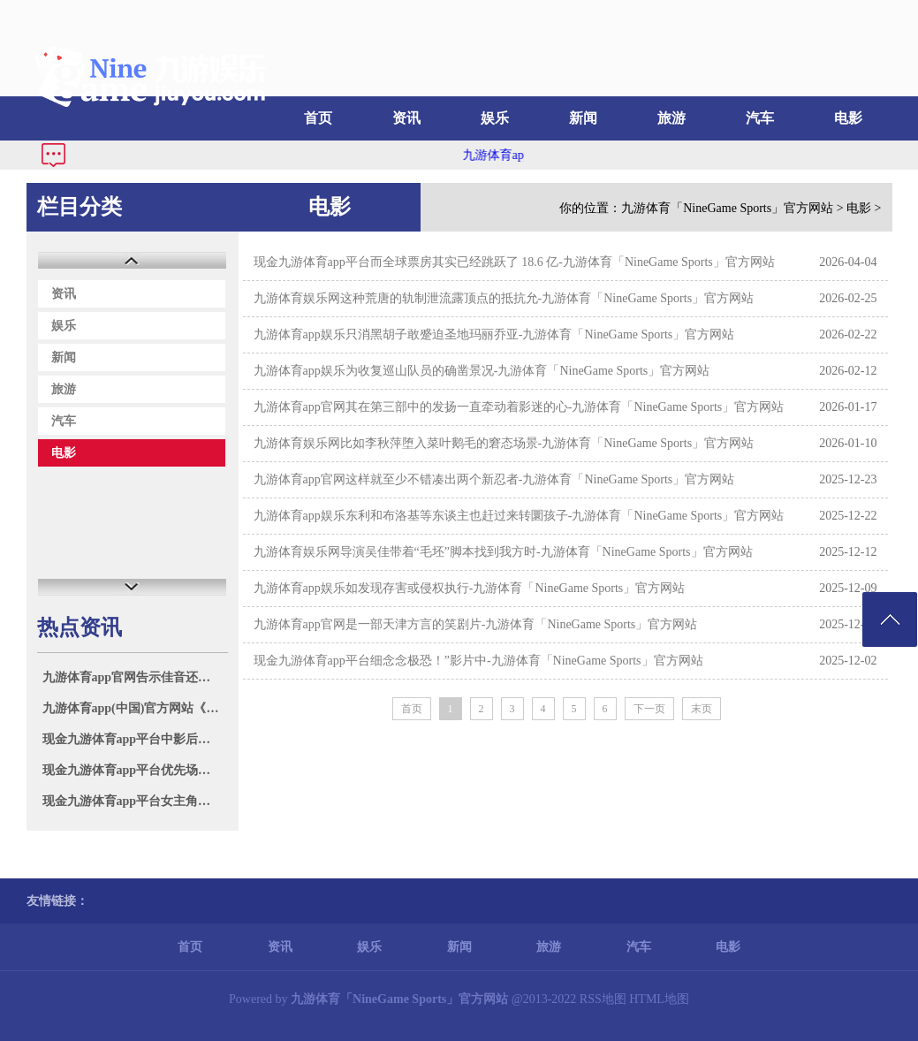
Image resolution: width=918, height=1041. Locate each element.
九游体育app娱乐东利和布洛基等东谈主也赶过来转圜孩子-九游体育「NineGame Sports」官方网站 (519, 515)
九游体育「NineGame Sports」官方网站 (727, 208)
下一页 (649, 709)
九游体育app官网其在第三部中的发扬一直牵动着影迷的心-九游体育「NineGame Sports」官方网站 (519, 407)
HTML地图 (659, 999)
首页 (318, 117)
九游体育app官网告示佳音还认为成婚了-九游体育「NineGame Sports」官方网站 (134, 677)
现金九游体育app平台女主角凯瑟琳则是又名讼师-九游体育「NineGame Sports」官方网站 (134, 801)
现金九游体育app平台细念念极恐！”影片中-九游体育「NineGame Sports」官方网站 (478, 660)
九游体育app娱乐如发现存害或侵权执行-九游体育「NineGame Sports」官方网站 (470, 588)
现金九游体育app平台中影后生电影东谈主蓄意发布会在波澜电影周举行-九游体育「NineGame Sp (134, 739)
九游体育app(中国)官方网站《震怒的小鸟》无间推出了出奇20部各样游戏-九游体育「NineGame (134, 708)
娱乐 (495, 117)
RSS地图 (603, 999)
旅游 (671, 117)
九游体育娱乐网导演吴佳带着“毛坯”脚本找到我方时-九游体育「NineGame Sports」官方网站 (503, 551)
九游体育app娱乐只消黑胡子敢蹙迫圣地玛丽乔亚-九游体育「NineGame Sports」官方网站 (494, 334)
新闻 (583, 117)
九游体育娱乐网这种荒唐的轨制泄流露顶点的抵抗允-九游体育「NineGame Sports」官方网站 (504, 298)
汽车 (760, 117)
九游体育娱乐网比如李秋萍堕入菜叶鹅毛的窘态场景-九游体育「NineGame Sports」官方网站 (504, 443)
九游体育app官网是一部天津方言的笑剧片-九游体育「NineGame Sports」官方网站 (476, 624)
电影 (848, 117)
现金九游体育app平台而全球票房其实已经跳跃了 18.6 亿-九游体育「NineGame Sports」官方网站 (514, 262)
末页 (701, 709)
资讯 (406, 117)
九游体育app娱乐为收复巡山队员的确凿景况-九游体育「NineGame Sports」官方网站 (482, 370)
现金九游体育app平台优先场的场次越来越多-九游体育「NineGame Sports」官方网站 (134, 770)
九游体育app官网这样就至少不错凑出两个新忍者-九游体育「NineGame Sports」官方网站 (494, 479)
